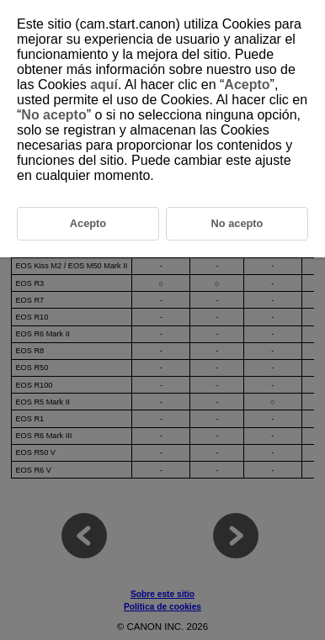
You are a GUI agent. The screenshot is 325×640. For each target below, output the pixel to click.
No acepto (53, 115)
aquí (104, 84)
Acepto (246, 84)
